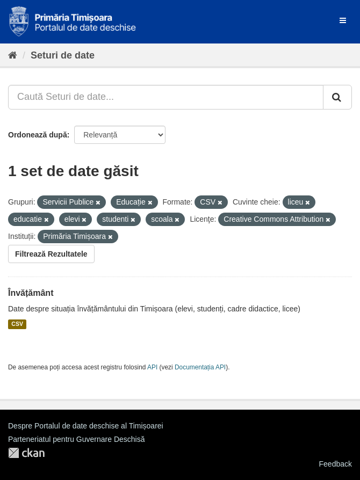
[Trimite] (337, 97)
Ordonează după (37, 134)
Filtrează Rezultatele (51, 254)
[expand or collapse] (343, 20)
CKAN (26, 453)
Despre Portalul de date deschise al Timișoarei (85, 425)
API (152, 367)
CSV (17, 324)
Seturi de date (63, 55)
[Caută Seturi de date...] (165, 97)
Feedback (335, 464)
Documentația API (200, 367)
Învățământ (30, 292)
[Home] (12, 55)
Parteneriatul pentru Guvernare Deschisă (76, 439)
